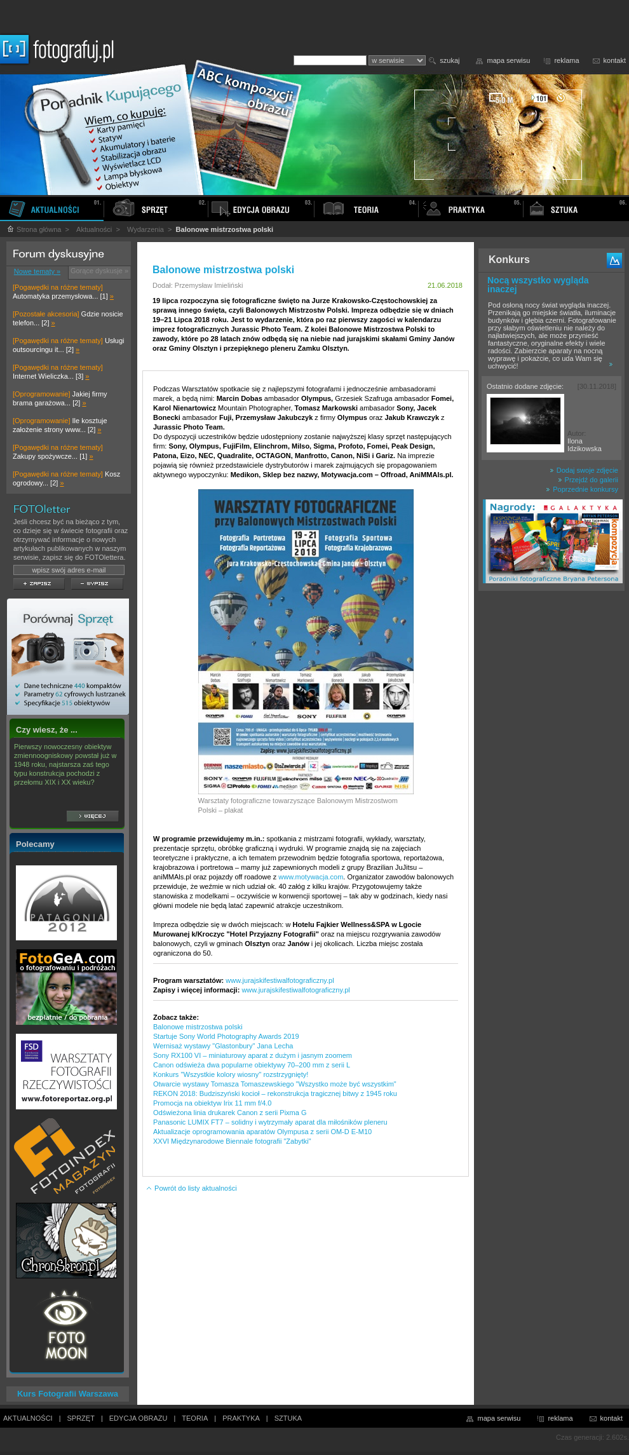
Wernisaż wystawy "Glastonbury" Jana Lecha (223, 1046)
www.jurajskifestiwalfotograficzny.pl (280, 980)
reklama (566, 60)
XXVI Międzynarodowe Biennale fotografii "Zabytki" (232, 1141)
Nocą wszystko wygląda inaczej (538, 284)
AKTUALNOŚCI (28, 1418)
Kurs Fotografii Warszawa (67, 1393)
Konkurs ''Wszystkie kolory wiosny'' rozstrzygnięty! (230, 1074)
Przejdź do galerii (588, 480)
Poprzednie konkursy (582, 489)
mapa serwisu (509, 60)
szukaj (449, 60)
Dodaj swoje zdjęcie (584, 470)
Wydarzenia (145, 229)
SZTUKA (288, 1418)
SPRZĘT (81, 1418)
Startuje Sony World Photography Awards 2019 (226, 1036)
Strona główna (33, 229)
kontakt (615, 60)
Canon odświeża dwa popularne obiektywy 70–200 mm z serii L (251, 1065)
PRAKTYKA (241, 1418)
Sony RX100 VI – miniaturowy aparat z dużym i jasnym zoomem (252, 1055)
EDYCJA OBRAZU (138, 1418)
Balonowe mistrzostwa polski (198, 1027)
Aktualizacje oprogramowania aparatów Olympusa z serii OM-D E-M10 (262, 1131)
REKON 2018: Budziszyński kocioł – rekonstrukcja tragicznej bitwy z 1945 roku (275, 1093)
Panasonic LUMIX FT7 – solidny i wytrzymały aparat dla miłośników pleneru (270, 1122)
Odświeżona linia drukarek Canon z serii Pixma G (230, 1112)
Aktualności (94, 229)
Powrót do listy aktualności (191, 1188)
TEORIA (195, 1418)
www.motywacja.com (310, 877)
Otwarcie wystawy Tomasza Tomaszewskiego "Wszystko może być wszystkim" (274, 1084)
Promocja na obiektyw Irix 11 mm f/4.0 (212, 1103)
